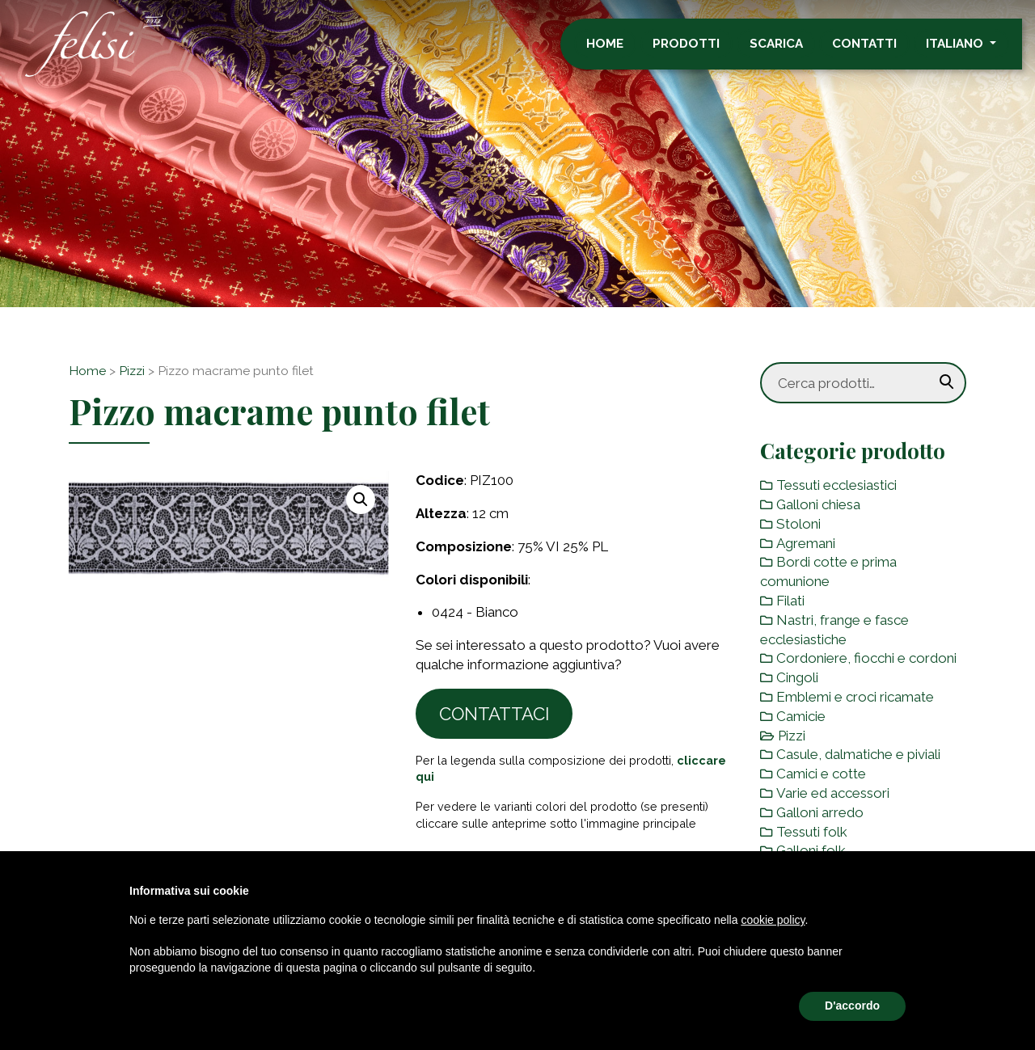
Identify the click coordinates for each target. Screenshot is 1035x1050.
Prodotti (699, 51)
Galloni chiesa (818, 504)
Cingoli (797, 677)
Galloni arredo (820, 812)
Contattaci (494, 713)
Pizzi (132, 370)
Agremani (805, 543)
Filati (790, 600)
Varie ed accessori (832, 793)
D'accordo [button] (852, 1005)
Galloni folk (811, 850)
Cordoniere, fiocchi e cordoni (866, 658)
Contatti (877, 51)
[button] (360, 499)
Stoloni (798, 524)
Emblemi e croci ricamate (855, 697)
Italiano (969, 51)
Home (617, 51)
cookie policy (773, 919)
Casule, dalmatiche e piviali (858, 754)
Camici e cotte (821, 773)
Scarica (789, 51)
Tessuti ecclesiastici (836, 485)
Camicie (801, 716)
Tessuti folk (811, 832)
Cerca (946, 382)
